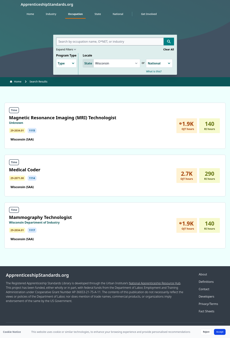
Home (30, 14)
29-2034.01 (17, 130)
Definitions (206, 282)
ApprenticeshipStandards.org (37, 275)
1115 (32, 130)
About (203, 274)
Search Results (38, 81)
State (97, 14)
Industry (51, 14)
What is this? (153, 71)
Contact (204, 289)
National (118, 14)
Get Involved (149, 14)
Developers (206, 296)
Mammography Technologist (40, 217)
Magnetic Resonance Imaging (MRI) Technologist (62, 117)
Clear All (168, 49)
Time (14, 110)
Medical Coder (24, 170)
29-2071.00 (17, 178)
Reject (206, 331)
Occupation (75, 14)
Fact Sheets (206, 311)
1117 (32, 230)
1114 (32, 178)
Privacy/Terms (208, 304)
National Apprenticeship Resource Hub (154, 283)
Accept (219, 331)
